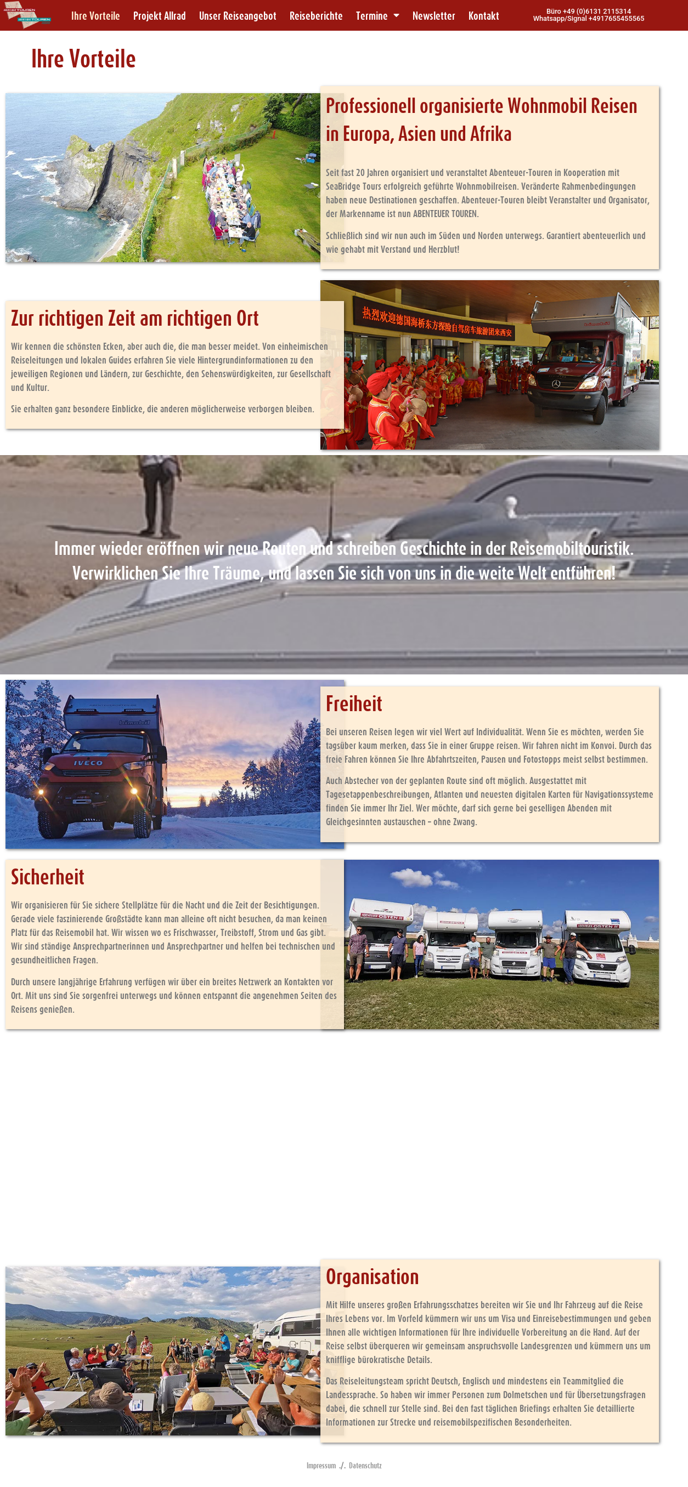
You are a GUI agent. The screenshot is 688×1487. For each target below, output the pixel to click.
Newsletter (434, 15)
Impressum (321, 1465)
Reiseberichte (316, 15)
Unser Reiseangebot (238, 15)
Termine (377, 15)
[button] (589, 15)
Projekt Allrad (159, 15)
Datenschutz (365, 1465)
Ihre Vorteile (95, 15)
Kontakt (484, 15)
